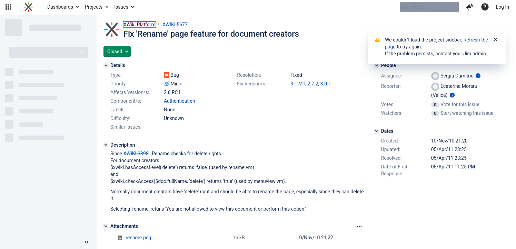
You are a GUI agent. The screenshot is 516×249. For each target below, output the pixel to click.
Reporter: (391, 86)
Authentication (179, 101)
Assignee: (391, 76)
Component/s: (125, 101)
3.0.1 (325, 83)
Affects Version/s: (129, 92)
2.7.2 (313, 83)
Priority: (118, 83)
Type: (116, 75)
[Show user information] (478, 76)
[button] (8, 7)
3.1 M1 (297, 83)
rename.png (138, 237)
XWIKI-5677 (175, 24)
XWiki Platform (139, 24)
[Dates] (376, 131)
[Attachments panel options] (359, 226)
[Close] (495, 39)
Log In (502, 7)
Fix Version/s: (251, 83)
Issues (121, 7)
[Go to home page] (28, 7)
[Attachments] (105, 226)
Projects (93, 7)
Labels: (118, 109)
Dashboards (60, 7)
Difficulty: (120, 118)
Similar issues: (125, 127)
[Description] (105, 144)
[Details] (105, 65)
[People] (376, 65)
